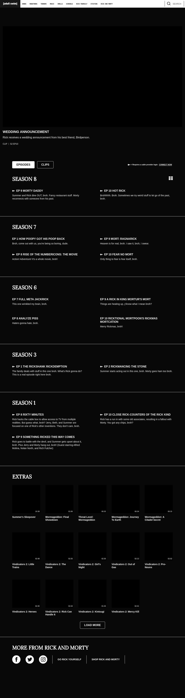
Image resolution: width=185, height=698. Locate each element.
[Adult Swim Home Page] (10, 4)
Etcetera (94, 4)
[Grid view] (171, 178)
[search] (180, 4)
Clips (45, 164)
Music (52, 4)
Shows (24, 4)
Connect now (165, 165)
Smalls (60, 4)
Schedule (69, 4)
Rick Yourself (81, 4)
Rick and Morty (107, 4)
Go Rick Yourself (69, 659)
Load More (92, 625)
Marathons (33, 4)
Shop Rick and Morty (106, 659)
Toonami (44, 4)
